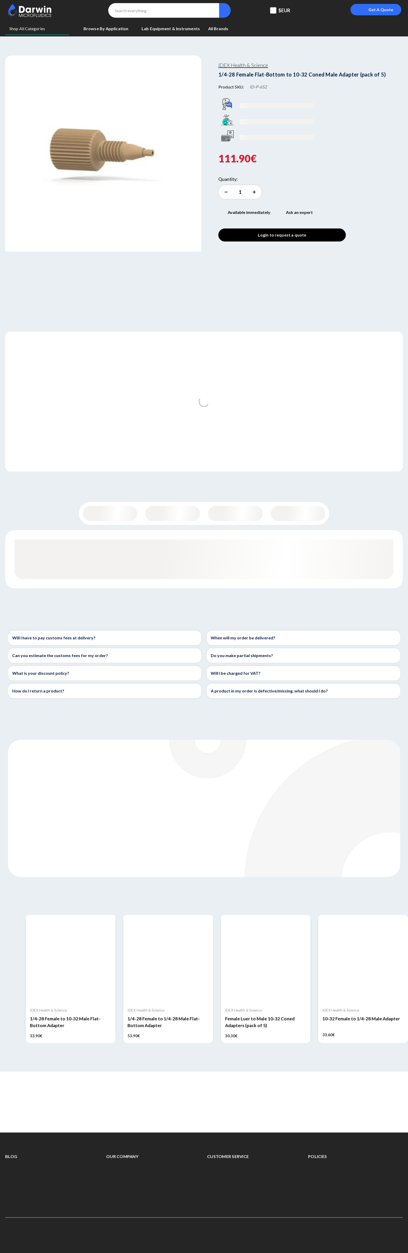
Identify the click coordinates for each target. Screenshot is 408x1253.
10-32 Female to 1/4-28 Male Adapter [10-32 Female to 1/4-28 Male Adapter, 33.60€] (361, 1018)
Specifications (235, 513)
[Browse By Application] (108, 28)
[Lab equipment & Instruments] (170, 28)
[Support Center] (308, 10)
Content (173, 513)
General (110, 513)
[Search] (224, 10)
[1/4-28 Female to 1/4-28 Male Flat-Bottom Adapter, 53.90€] (168, 960)
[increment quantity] (240, 192)
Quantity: (228, 179)
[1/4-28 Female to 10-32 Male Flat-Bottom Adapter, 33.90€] (70, 960)
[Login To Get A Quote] (375, 9)
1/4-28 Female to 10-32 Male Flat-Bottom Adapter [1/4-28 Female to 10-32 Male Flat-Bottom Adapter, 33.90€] (65, 1022)
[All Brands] (218, 28)
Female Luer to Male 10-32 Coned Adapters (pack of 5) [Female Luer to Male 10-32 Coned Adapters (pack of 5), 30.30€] (260, 1022)
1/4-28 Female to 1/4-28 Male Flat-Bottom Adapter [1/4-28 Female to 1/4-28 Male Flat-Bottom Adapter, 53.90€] (164, 1022)
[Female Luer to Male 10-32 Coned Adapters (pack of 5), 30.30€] (266, 960)
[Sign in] (334, 10)
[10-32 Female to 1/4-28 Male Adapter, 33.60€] (363, 960)
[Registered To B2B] (321, 10)
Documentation (298, 513)
